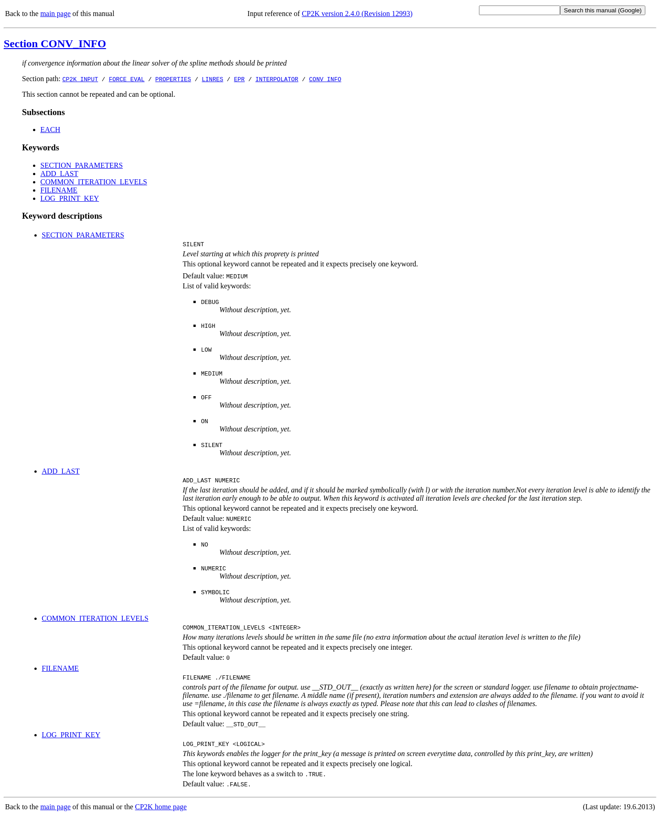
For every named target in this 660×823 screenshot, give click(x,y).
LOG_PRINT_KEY (69, 198)
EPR (239, 79)
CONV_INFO (325, 79)
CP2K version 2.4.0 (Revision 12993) (357, 13)
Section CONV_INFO (55, 44)
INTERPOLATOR (276, 79)
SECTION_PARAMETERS (81, 165)
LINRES (212, 79)
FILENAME (58, 190)
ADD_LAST (59, 173)
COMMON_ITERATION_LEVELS (93, 182)
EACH (50, 129)
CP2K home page (161, 813)
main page (55, 13)
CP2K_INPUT (80, 79)
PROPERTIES (173, 79)
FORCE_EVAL (126, 79)
